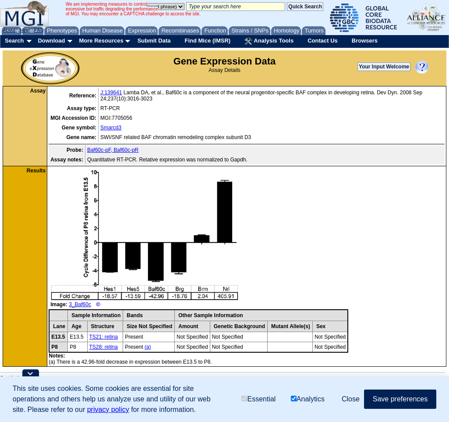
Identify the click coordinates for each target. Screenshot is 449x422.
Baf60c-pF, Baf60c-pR (112, 150)
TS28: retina (103, 347)
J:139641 (111, 92)
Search (14, 40)
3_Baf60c (80, 304)
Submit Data (154, 40)
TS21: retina (103, 337)
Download (51, 40)
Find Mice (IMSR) (207, 40)
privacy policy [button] (108, 409)
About (9, 29)
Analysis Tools (268, 41)
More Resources (101, 40)
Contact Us (323, 40)
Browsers (365, 40)
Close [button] (351, 399)
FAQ (39, 29)
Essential (258, 399)
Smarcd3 (110, 128)
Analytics (308, 399)
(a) (148, 347)
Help (25, 29)
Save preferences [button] (400, 399)
